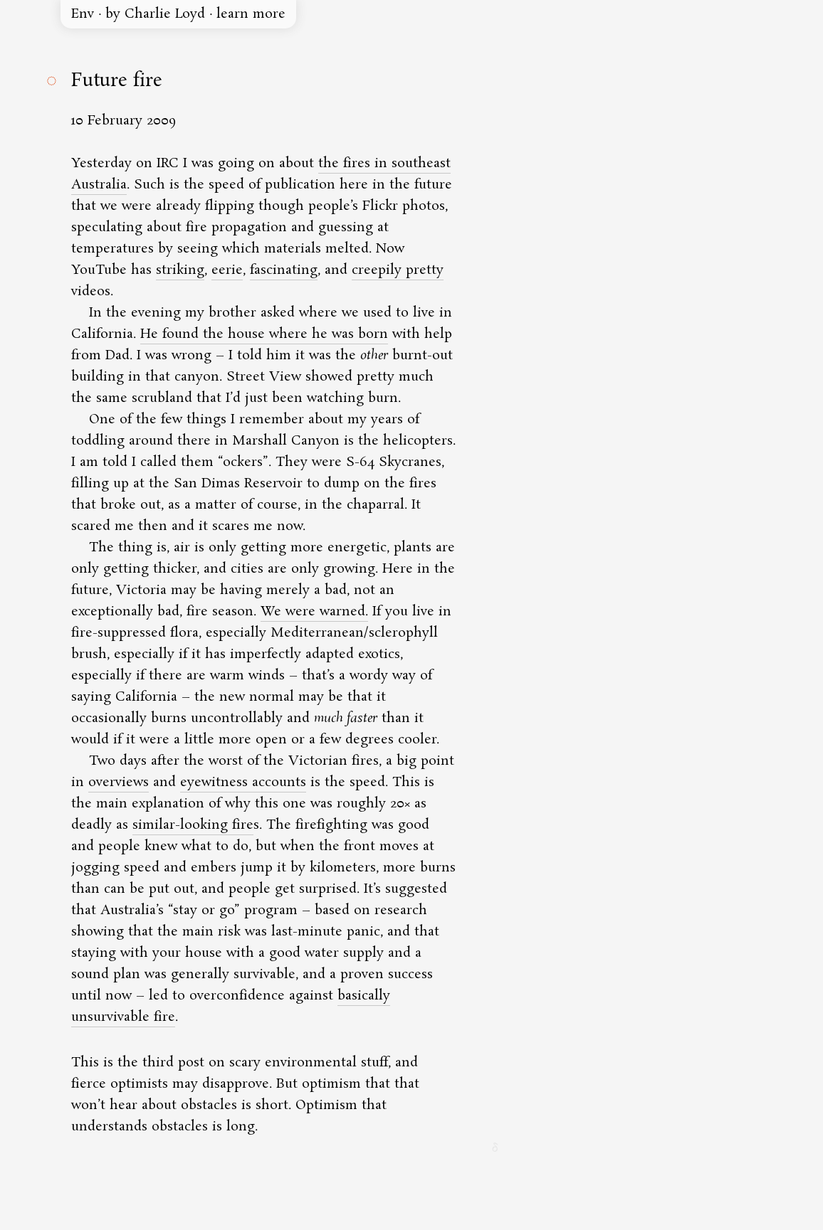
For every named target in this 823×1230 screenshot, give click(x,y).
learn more (250, 14)
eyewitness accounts (243, 782)
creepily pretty (398, 270)
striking (180, 270)
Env (82, 14)
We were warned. (314, 612)
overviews (118, 782)
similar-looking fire (192, 825)
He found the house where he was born (264, 334)
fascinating (284, 270)
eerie (227, 270)
